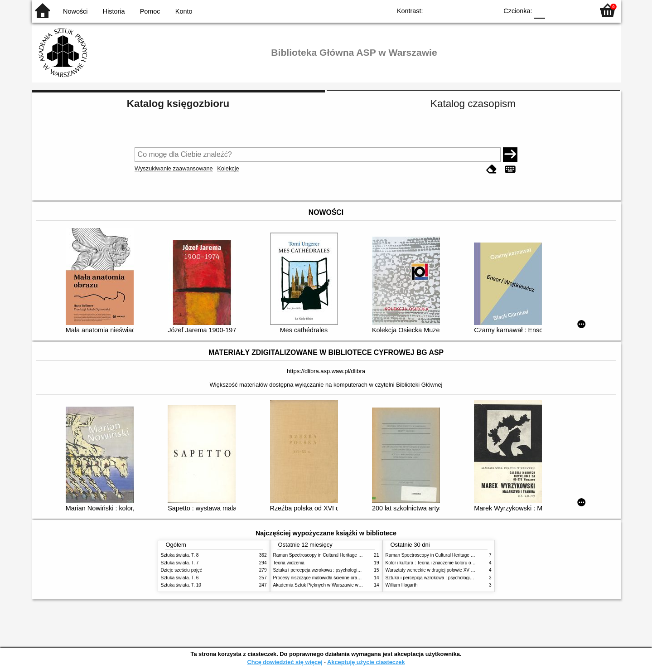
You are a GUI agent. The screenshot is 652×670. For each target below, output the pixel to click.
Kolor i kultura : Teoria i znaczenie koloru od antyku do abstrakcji (451, 562)
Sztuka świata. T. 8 (180, 555)
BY (488, 10)
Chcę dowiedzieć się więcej (284, 662)
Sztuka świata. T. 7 (180, 562)
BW (452, 10)
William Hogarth (402, 585)
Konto (184, 11)
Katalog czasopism (473, 103)
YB (469, 10)
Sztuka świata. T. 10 (181, 585)
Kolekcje (228, 168)
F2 (576, 10)
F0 (540, 10)
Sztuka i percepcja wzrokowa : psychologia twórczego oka (332, 570)
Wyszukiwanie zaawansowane (174, 168)
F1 (555, 10)
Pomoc (150, 11)
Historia (114, 11)
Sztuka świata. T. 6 (180, 577)
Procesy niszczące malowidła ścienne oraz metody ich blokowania (340, 577)
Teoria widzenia (288, 562)
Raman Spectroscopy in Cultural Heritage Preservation (328, 555)
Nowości (75, 11)
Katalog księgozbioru (178, 103)
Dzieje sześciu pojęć (181, 570)
